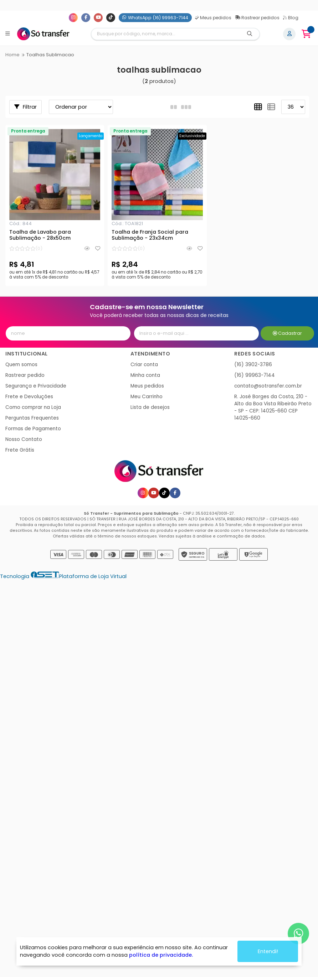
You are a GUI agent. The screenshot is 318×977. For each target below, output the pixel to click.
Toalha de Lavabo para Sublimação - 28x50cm (40, 235)
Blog (290, 18)
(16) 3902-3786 (253, 364)
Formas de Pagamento (33, 428)
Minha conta (145, 375)
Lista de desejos (150, 407)
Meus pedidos (213, 18)
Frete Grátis (19, 450)
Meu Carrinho (146, 396)
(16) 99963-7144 (254, 375)
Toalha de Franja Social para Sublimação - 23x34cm (150, 235)
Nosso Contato (23, 439)
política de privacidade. (161, 954)
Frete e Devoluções (29, 396)
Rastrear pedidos (257, 18)
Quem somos (21, 364)
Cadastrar (287, 333)
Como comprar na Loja (33, 407)
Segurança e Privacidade (35, 386)
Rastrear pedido (25, 375)
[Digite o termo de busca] (166, 34)
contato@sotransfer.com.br (268, 386)
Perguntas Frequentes (32, 418)
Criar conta (144, 364)
